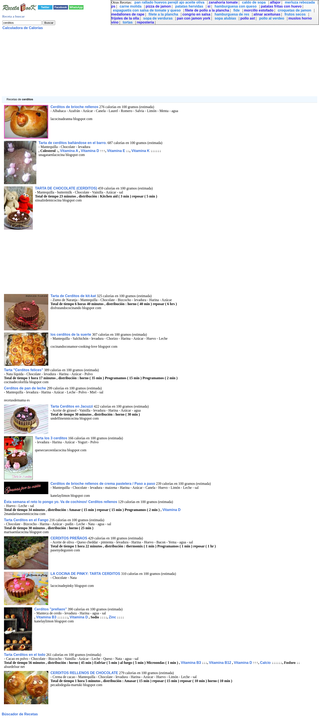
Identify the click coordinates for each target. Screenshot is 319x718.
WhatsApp (76, 7)
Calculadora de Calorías (22, 28)
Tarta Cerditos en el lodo (25, 655)
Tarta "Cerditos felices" (23, 370)
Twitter (45, 7)
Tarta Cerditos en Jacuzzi (72, 406)
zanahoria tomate (223, 2)
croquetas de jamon (294, 10)
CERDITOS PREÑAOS (69, 538)
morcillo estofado (258, 10)
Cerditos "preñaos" (50, 609)
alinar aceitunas (266, 14)
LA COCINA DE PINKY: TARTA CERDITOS (86, 574)
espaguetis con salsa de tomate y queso (147, 10)
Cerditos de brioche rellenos (74, 107)
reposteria (145, 22)
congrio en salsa (196, 14)
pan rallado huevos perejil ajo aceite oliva (169, 2)
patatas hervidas (189, 6)
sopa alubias (225, 18)
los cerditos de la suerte (71, 334)
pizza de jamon (158, 6)
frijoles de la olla (125, 18)
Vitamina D (90, 151)
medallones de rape (127, 14)
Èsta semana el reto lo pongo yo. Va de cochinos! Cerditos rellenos (60, 502)
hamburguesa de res (232, 14)
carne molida (131, 6)
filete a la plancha (163, 14)
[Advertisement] (135, 65)
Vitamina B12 (220, 663)
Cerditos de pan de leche (25, 388)
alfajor (275, 2)
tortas (127, 22)
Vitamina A (69, 151)
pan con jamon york (193, 18)
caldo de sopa (254, 2)
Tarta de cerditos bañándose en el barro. (73, 143)
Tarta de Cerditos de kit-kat (73, 296)
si (208, 6)
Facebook (60, 7)
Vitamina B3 (46, 617)
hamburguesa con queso (236, 6)
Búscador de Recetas (20, 714)
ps (113, 6)
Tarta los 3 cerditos (51, 438)
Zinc (112, 617)
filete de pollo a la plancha (207, 10)
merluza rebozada (300, 2)
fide (236, 10)
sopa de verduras (158, 18)
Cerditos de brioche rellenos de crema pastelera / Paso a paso (103, 483)
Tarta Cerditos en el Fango (26, 520)
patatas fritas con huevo (281, 6)
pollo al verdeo (271, 18)
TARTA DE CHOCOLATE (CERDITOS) (66, 188)
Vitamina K (140, 151)
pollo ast (247, 18)
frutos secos (295, 14)
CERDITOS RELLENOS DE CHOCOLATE (84, 673)
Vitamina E (116, 151)
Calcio (265, 663)
